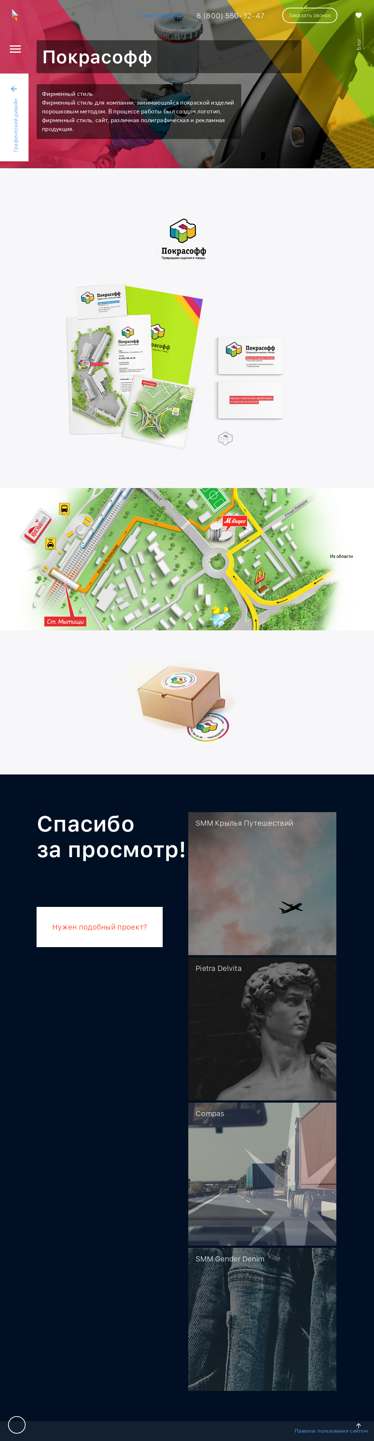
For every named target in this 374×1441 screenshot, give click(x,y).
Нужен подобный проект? (99, 927)
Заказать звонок (310, 15)
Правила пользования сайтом (331, 1431)
